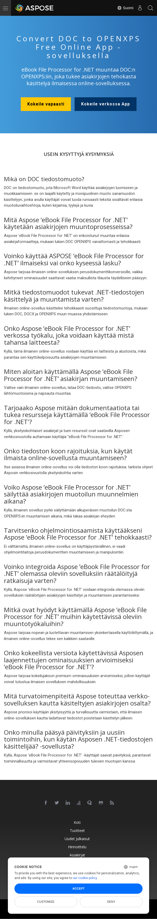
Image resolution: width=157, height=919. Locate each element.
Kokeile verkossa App (105, 103)
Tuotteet (77, 830)
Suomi (125, 8)
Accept (78, 888)
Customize (45, 901)
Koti (77, 822)
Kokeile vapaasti (45, 103)
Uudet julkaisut (77, 838)
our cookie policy (85, 878)
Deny (111, 901)
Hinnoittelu (77, 846)
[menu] (5, 8)
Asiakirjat (77, 854)
